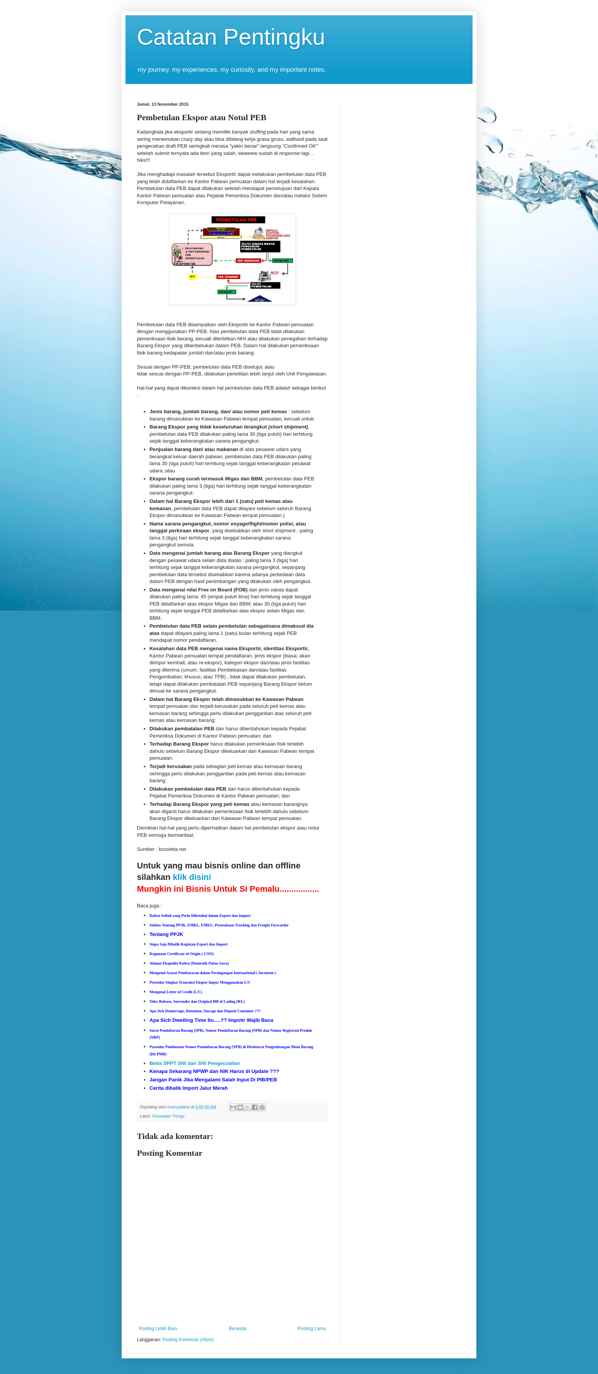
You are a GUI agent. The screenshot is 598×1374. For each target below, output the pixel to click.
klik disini (192, 877)
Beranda (237, 1328)
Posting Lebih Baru (158, 1328)
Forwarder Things (168, 1116)
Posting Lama (312, 1328)
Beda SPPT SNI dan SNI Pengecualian (195, 1063)
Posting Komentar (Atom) (188, 1339)
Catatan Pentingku (231, 37)
